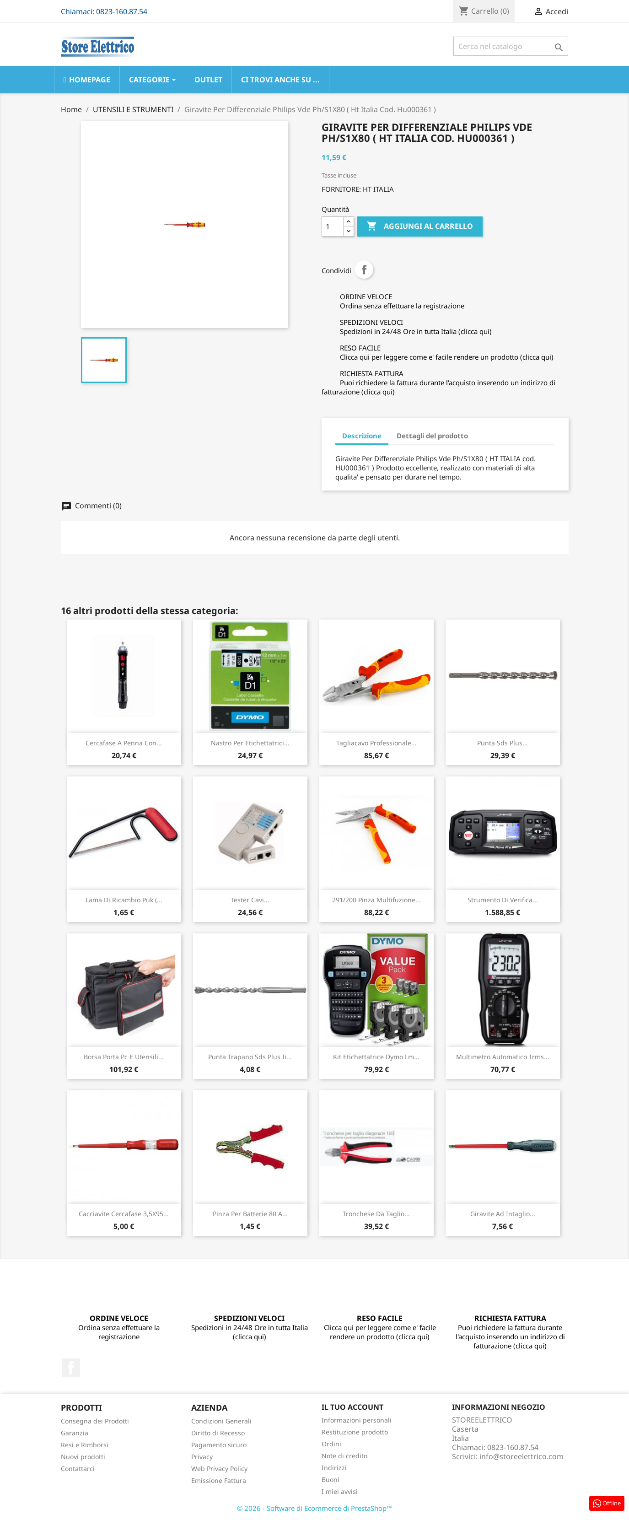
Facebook (71, 1367)
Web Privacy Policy (219, 1468)
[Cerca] (510, 46)
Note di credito (344, 1455)
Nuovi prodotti (83, 1456)
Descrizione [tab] (362, 435)
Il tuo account (352, 1407)
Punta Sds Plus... (502, 742)
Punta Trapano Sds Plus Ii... (250, 1056)
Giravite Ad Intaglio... (502, 1213)
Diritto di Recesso (218, 1432)
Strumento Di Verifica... (503, 899)
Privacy (202, 1456)
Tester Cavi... (250, 899)
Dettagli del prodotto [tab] (432, 435)
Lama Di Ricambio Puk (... (124, 899)
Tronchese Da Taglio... (376, 1213)
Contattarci (78, 1468)
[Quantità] (333, 226)
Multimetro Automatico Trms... (502, 1056)
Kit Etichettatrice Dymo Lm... (376, 1056)
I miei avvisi (340, 1491)
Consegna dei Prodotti (95, 1421)
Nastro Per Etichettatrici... (250, 742)
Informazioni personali (357, 1420)
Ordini (331, 1443)
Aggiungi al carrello (419, 226)
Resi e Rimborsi (84, 1444)
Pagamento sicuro (219, 1444)
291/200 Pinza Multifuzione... (376, 899)
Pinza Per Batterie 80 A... (250, 1213)
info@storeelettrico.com (521, 1456)
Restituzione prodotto (355, 1432)
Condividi (364, 269)
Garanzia (74, 1432)
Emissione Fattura (218, 1480)
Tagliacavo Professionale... (376, 742)
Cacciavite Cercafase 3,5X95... (124, 1213)
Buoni (330, 1479)
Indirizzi (334, 1467)
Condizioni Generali (221, 1421)
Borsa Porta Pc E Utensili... (124, 1056)
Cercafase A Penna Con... (124, 742)
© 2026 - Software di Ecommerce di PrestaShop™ (314, 1508)
